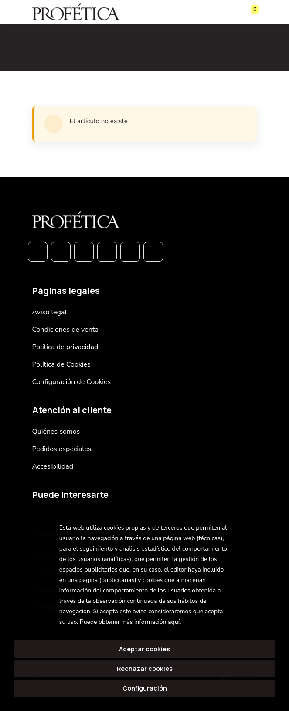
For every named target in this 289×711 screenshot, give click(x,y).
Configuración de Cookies (71, 382)
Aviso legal (49, 312)
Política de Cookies (61, 364)
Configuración (144, 688)
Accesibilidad (53, 466)
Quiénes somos (56, 431)
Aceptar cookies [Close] (144, 649)
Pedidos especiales (62, 449)
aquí (174, 622)
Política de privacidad (65, 347)
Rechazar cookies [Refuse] (145, 668)
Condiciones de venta (65, 329)
